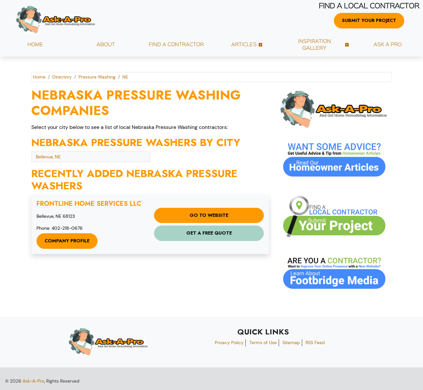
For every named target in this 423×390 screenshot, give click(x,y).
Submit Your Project (369, 20)
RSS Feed (315, 342)
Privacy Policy (229, 342)
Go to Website (209, 215)
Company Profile (67, 240)
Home (39, 77)
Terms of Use (263, 342)
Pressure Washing (97, 77)
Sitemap (291, 342)
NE (125, 77)
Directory (62, 77)
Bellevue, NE (48, 157)
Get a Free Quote (209, 233)
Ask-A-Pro (33, 381)
